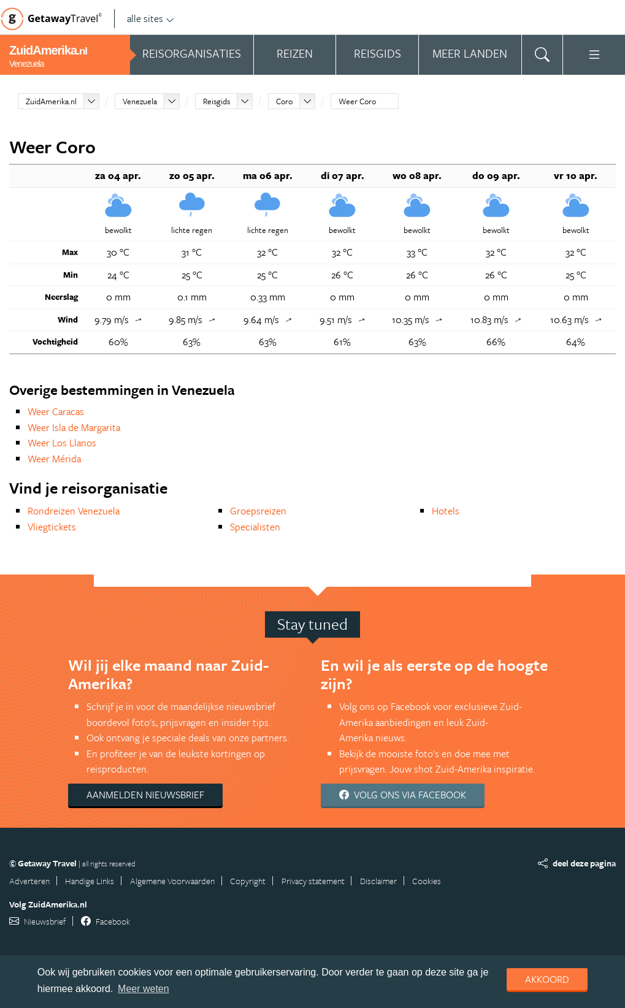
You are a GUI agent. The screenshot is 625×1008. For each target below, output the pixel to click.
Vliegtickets (52, 526)
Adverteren (29, 880)
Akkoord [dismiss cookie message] (547, 979)
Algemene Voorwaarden (172, 880)
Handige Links (89, 880)
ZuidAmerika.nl (51, 101)
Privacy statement (313, 880)
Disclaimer (378, 880)
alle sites (150, 18)
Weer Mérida (54, 458)
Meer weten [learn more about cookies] (143, 988)
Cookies (426, 880)
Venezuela (140, 101)
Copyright (248, 880)
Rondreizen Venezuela (74, 510)
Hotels (445, 510)
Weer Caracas (56, 411)
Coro (284, 101)
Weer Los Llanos (62, 442)
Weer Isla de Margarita (74, 427)
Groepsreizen (258, 510)
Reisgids (216, 101)
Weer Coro (357, 101)
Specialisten (255, 526)
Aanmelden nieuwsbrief (145, 794)
